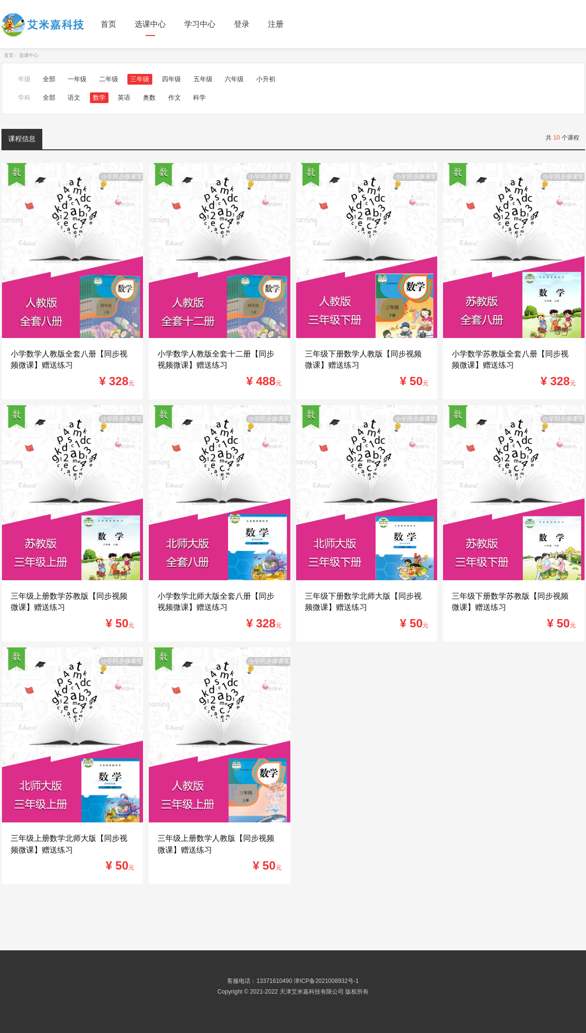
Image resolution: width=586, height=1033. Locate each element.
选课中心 (150, 24)
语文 (74, 97)
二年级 (108, 79)
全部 (49, 79)
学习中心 (199, 24)
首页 (108, 24)
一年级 (77, 79)
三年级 (139, 79)
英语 (124, 97)
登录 (241, 24)
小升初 (265, 79)
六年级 (234, 79)
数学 (99, 97)
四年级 (171, 79)
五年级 (203, 79)
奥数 (149, 97)
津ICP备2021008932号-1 (326, 981)
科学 (199, 97)
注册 (276, 24)
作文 (174, 97)
